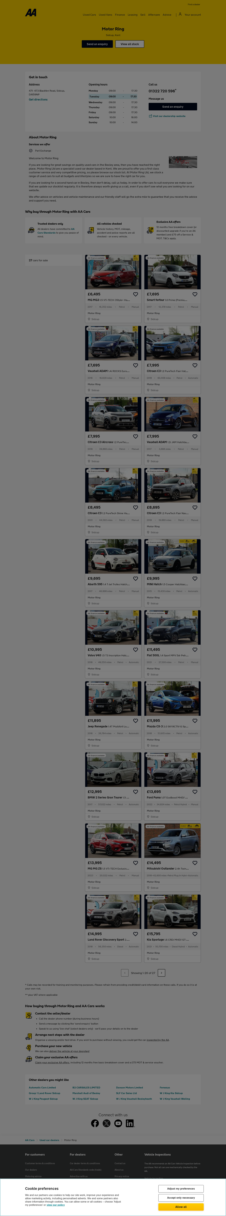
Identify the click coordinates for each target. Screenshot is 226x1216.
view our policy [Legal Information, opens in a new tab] (56, 1205)
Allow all (181, 1206)
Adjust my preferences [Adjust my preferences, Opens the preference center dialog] (181, 1189)
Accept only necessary (181, 1198)
